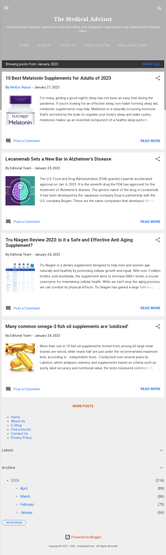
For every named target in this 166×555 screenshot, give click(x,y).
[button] (157, 78)
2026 (15, 480)
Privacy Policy (21, 438)
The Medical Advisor (83, 19)
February (27, 504)
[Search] (159, 9)
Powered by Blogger (83, 537)
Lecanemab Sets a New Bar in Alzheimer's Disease (58, 159)
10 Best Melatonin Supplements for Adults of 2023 (58, 78)
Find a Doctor (21, 429)
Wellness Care (132, 45)
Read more (150, 141)
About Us (18, 421)
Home (24, 45)
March (25, 496)
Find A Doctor (96, 45)
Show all (151, 64)
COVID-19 (67, 45)
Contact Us (19, 434)
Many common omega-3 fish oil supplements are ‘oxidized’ (67, 326)
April (24, 488)
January (26, 512)
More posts (83, 406)
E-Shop (44, 45)
